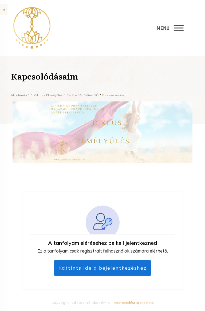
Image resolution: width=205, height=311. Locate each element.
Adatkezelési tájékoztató (134, 303)
